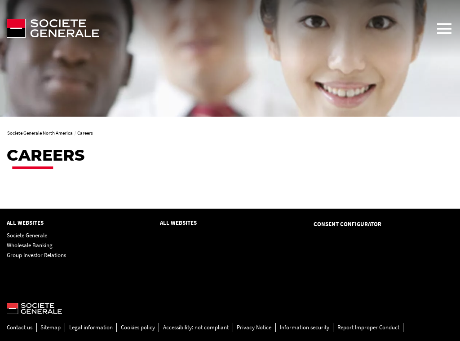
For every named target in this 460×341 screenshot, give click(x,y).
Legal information (91, 327)
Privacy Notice (254, 327)
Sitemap (50, 327)
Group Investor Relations (36, 255)
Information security (304, 327)
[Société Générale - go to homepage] (214, 28)
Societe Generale (27, 235)
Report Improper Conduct (368, 327)
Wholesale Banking (30, 245)
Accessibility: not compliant (196, 327)
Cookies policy (138, 327)
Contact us (19, 327)
